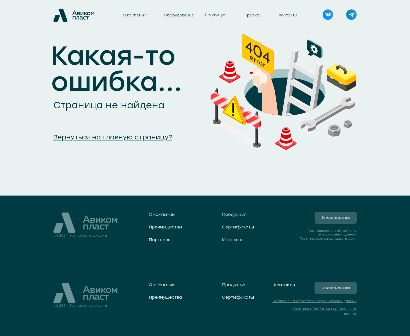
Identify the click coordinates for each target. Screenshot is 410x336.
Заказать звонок (335, 218)
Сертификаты (238, 227)
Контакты (288, 15)
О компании (134, 15)
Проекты (252, 15)
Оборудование (179, 15)
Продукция (215, 15)
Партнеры (160, 239)
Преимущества (165, 227)
